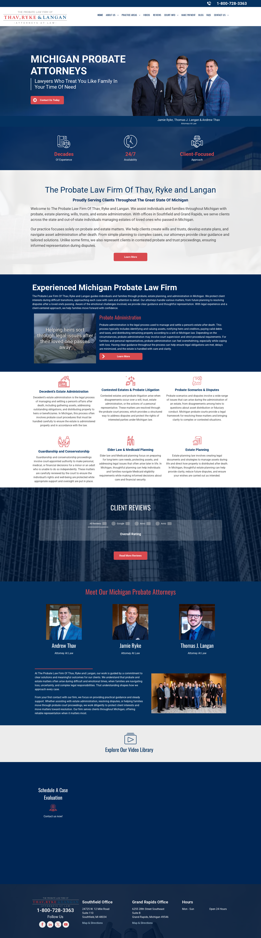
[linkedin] (50, 899)
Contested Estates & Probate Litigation (130, 390)
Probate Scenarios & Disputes (197, 390)
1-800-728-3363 (232, 3)
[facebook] (42, 899)
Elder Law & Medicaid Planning (130, 450)
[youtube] (66, 899)
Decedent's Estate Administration (63, 391)
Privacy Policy (176, 932)
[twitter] (58, 899)
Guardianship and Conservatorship (63, 451)
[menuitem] (100, 15)
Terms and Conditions (197, 932)
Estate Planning (197, 450)
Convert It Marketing (154, 932)
